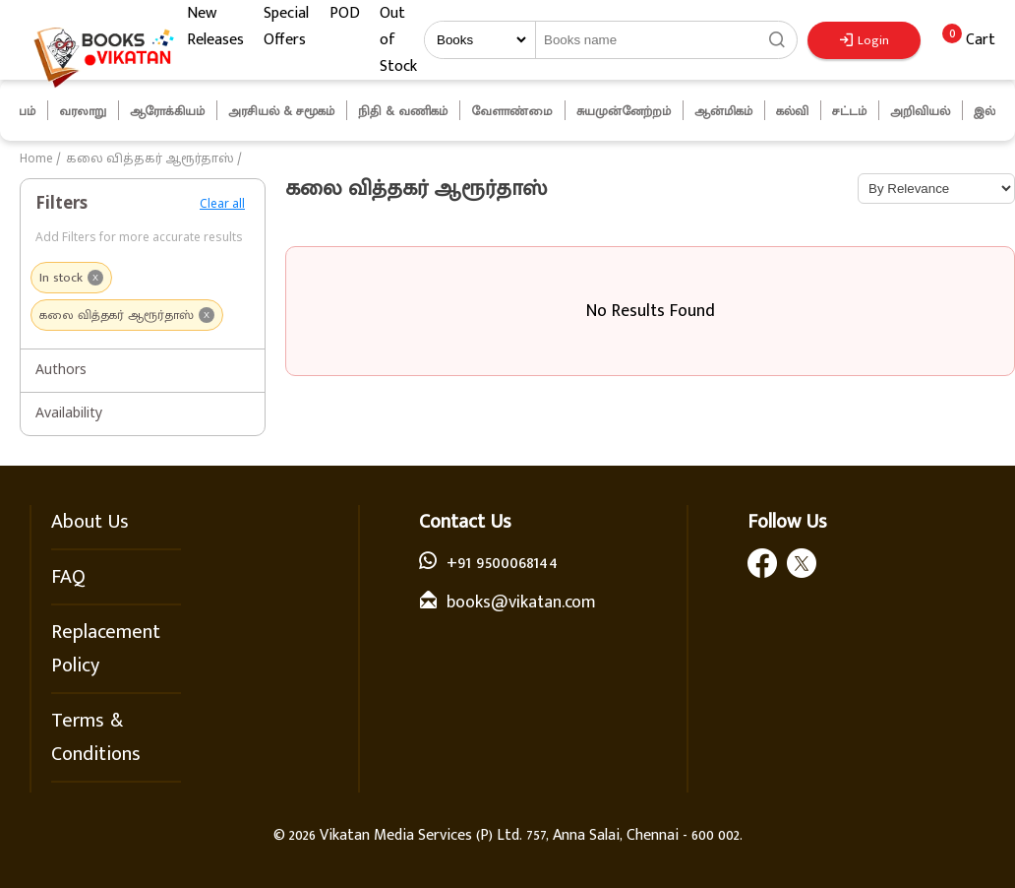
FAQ (68, 577)
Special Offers (286, 26)
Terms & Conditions (96, 737)
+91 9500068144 (502, 563)
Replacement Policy (105, 648)
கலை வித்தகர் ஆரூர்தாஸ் (150, 159)
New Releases (215, 26)
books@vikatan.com (521, 602)
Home (36, 159)
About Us (90, 522)
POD (344, 13)
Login (864, 40)
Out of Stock (398, 40)
